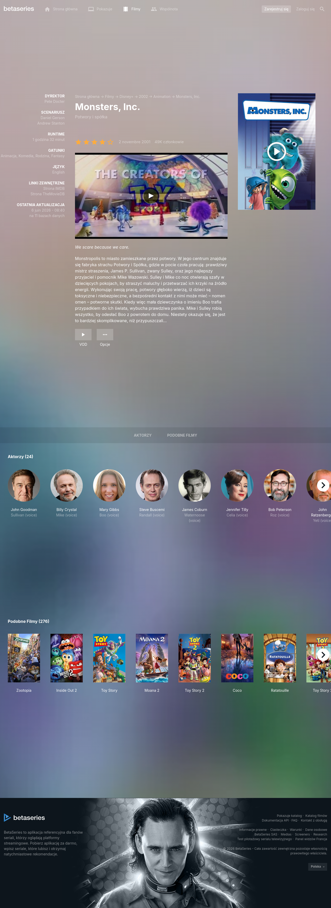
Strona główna (87, 96)
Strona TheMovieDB (48, 194)
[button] (24, 496)
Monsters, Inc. (188, 96)
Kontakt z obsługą (314, 820)
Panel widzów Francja (311, 839)
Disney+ (126, 96)
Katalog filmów (316, 816)
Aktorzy (143, 435)
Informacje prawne (253, 830)
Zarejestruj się (276, 9)
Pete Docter (54, 101)
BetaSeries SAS (265, 834)
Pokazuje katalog (289, 816)
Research (320, 834)
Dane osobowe (316, 830)
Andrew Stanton (51, 123)
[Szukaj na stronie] (322, 9)
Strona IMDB (54, 188)
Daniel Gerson (53, 118)
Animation (161, 96)
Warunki (296, 830)
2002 (143, 96)
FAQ (294, 820)
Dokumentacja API (275, 820)
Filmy (109, 96)
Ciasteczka (278, 830)
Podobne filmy (182, 435)
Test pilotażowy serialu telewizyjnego (264, 839)
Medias (286, 834)
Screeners (302, 834)
